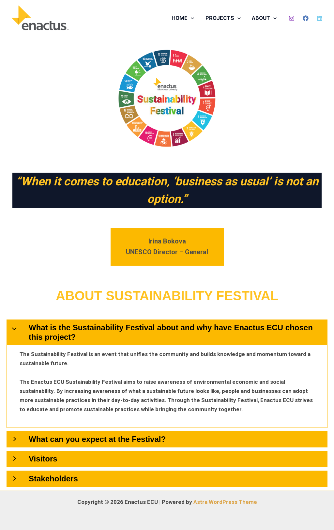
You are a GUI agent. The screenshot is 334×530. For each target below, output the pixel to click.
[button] (191, 18)
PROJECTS (223, 18)
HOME (183, 18)
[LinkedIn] (320, 18)
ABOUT (264, 18)
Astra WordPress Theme (225, 502)
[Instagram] (292, 18)
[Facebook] (306, 18)
